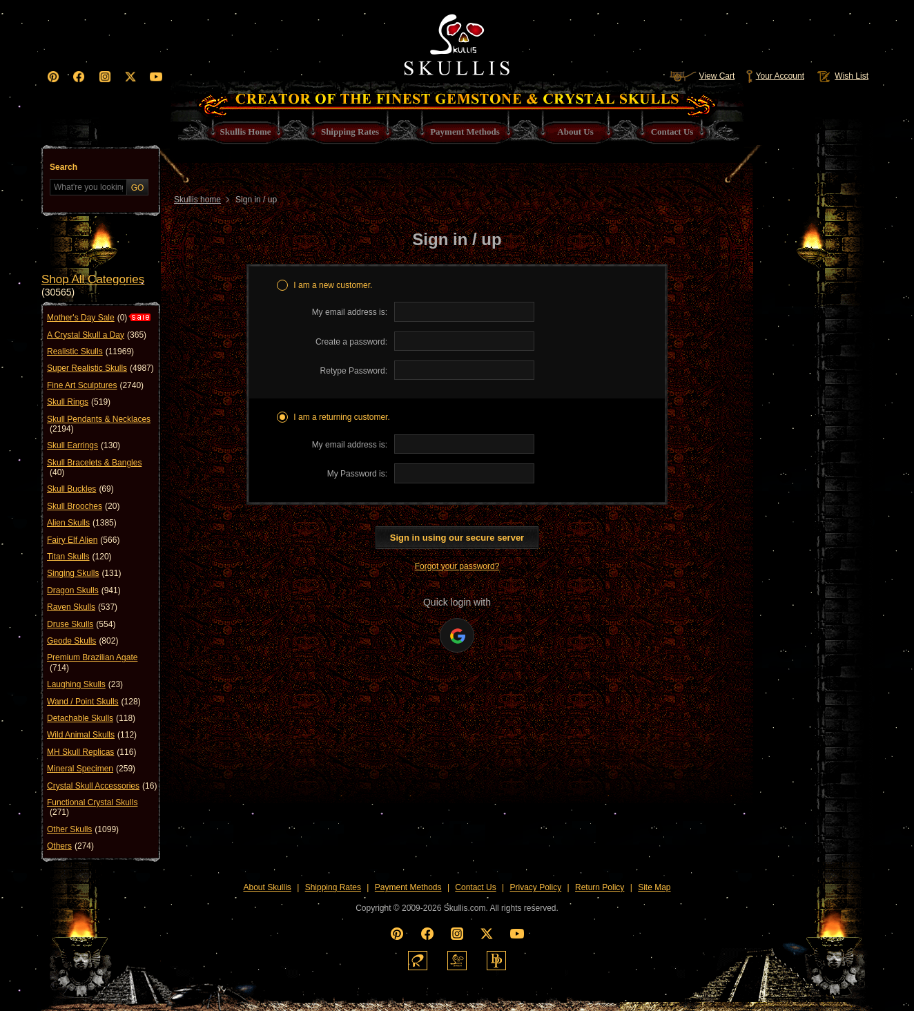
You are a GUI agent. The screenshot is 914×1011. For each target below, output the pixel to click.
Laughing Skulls (85, 684)
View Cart (702, 76)
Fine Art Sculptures (95, 385)
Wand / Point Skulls (94, 701)
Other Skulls (83, 829)
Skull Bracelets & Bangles (94, 468)
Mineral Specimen (91, 768)
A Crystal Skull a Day (96, 335)
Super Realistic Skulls (100, 368)
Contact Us (475, 887)
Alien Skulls (82, 523)
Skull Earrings (83, 445)
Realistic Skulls (90, 351)
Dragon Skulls (84, 590)
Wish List (841, 76)
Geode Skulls (82, 641)
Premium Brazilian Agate (92, 663)
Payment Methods (408, 887)
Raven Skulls (82, 607)
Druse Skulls (81, 624)
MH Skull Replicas (91, 752)
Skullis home (197, 199)
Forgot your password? (457, 566)
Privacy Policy (536, 887)
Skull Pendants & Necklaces (98, 424)
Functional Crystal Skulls (92, 808)
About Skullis (267, 887)
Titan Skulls (79, 556)
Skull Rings (78, 402)
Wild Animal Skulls (92, 735)
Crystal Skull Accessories (102, 786)
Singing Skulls (84, 573)
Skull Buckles (80, 489)
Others (70, 846)
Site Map (654, 887)
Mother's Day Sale (87, 317)
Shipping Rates (333, 887)
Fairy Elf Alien (83, 540)
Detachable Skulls (91, 718)
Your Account (775, 76)
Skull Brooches (83, 506)
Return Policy (599, 887)
